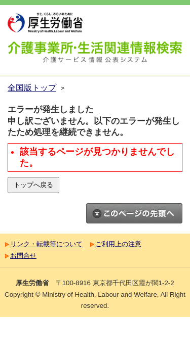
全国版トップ (32, 87)
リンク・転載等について (46, 244)
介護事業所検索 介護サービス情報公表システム (95, 54)
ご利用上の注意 (118, 244)
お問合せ (23, 255)
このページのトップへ (134, 213)
